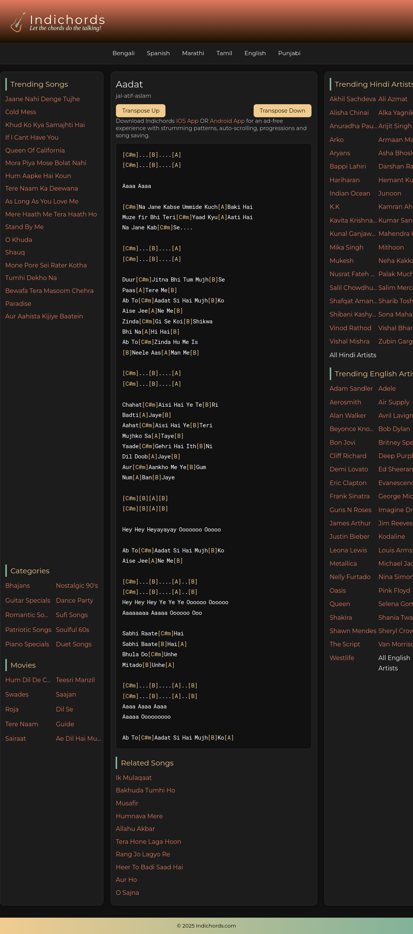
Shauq (15, 252)
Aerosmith (346, 402)
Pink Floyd (394, 590)
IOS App (187, 121)
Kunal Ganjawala (354, 233)
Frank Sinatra (350, 496)
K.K (335, 206)
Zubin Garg (395, 341)
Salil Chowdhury (354, 287)
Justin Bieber (350, 536)
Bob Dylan (394, 429)
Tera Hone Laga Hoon (148, 841)
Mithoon (391, 247)
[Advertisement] (54, 443)
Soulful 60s (72, 629)
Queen (340, 604)
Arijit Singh (395, 126)
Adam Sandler (351, 388)
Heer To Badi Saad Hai (149, 867)
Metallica (343, 563)
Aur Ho (126, 879)
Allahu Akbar (135, 828)
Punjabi (289, 53)
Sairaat (15, 738)
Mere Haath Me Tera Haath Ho (51, 214)
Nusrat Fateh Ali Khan (354, 274)
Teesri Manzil (75, 680)
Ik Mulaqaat (134, 777)
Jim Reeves (395, 523)
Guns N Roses (351, 510)
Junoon (389, 193)
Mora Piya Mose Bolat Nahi (46, 163)
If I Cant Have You (32, 137)
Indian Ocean (350, 193)
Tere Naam (21, 724)
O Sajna (127, 892)
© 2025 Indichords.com (206, 926)
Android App (227, 121)
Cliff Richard (348, 456)
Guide (65, 724)
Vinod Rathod (351, 328)
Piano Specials (27, 644)
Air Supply (394, 402)
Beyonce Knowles (354, 429)
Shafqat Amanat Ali (354, 301)
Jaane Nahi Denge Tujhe (42, 99)
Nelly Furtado (350, 577)
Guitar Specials (28, 600)
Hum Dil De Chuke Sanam (28, 680)
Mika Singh (347, 247)
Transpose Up (140, 110)
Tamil (224, 53)
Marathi (193, 53)
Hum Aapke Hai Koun (38, 176)
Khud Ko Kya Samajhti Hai (45, 125)
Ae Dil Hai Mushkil (79, 738)
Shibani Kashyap (354, 314)
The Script (345, 644)
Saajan (66, 694)
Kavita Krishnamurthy (354, 220)
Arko (337, 139)
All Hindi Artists (353, 355)
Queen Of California (35, 150)
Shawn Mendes (353, 631)
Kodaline (391, 536)
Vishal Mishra (350, 341)
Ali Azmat (393, 99)
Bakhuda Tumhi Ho (145, 790)
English (255, 53)
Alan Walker (348, 415)
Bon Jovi (343, 442)
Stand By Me (24, 227)
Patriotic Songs (28, 629)
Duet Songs (74, 644)
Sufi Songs (72, 615)
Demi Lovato (349, 469)
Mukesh (342, 260)
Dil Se (64, 709)
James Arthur (350, 523)
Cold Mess (20, 112)
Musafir (127, 803)
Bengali (124, 53)
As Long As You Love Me (42, 201)
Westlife (342, 658)
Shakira (341, 617)
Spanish (158, 53)
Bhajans (17, 585)
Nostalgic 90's (77, 585)
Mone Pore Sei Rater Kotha (46, 265)
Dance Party (74, 600)
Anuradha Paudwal (354, 126)
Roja (12, 709)
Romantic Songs (28, 615)
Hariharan (345, 180)
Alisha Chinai (349, 112)
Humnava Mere (139, 816)
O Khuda (18, 239)
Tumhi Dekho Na (31, 278)
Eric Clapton (348, 483)
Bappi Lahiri (348, 166)
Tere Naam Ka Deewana (41, 188)
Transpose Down (282, 110)
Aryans (340, 153)
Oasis (338, 590)
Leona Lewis (348, 550)
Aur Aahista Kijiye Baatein (44, 316)
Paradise (18, 303)
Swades (17, 694)
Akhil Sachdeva (353, 99)
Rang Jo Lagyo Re (143, 854)
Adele (387, 388)
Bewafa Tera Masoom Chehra (49, 290)
